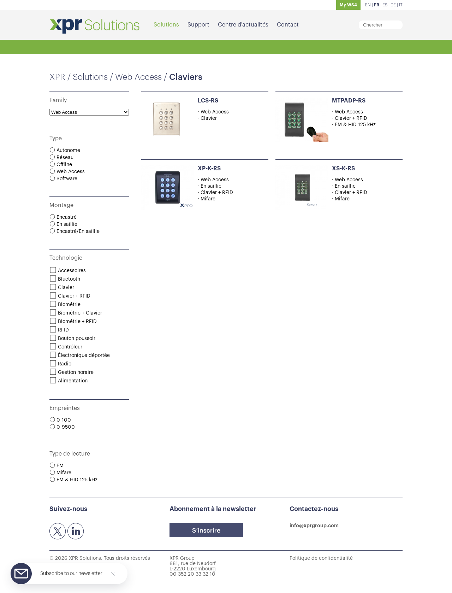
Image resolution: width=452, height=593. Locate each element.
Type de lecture (69, 454)
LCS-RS (208, 101)
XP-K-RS (209, 168)
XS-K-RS (343, 168)
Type (55, 138)
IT (401, 5)
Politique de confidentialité (321, 558)
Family (58, 100)
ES (384, 5)
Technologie (65, 258)
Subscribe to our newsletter (71, 573)
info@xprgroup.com (314, 525)
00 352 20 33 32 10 (192, 574)
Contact (288, 25)
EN (368, 5)
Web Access (138, 77)
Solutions (166, 25)
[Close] (113, 574)
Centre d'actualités (243, 25)
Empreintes (64, 408)
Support (198, 25)
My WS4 (348, 5)
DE (393, 5)
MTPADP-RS (348, 101)
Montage (61, 205)
